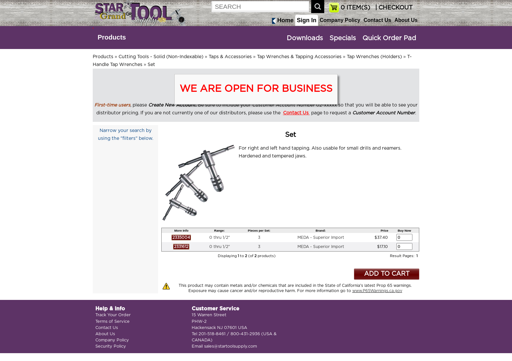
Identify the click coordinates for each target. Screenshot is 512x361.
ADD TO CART (386, 274)
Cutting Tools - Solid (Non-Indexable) (161, 57)
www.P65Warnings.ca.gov (377, 291)
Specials (342, 38)
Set (151, 64)
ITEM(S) (355, 8)
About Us (406, 20)
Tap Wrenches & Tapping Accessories (299, 57)
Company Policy (340, 20)
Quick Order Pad (389, 38)
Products (112, 37)
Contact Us (377, 20)
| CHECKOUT (393, 8)
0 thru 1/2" (219, 237)
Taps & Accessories (230, 57)
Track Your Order (113, 315)
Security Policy (110, 346)
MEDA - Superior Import (320, 237)
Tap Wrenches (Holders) (374, 57)
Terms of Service (112, 322)
